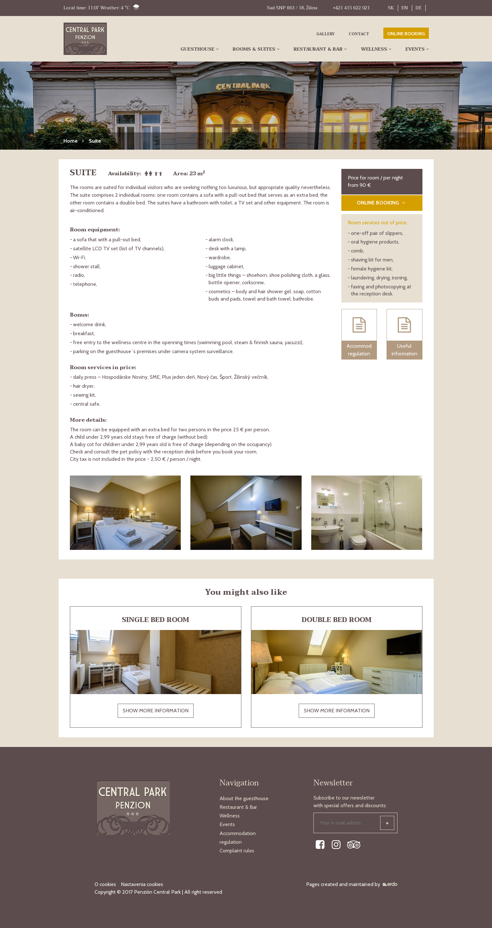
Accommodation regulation (238, 837)
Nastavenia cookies (142, 884)
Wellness (374, 49)
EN (404, 8)
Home (70, 141)
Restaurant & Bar (318, 49)
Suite (95, 141)
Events (415, 49)
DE (418, 8)
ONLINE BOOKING (406, 34)
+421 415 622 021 (351, 8)
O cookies (105, 884)
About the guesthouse (244, 798)
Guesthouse (197, 49)
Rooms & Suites (254, 49)
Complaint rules (237, 851)
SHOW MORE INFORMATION (155, 711)
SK (391, 8)
